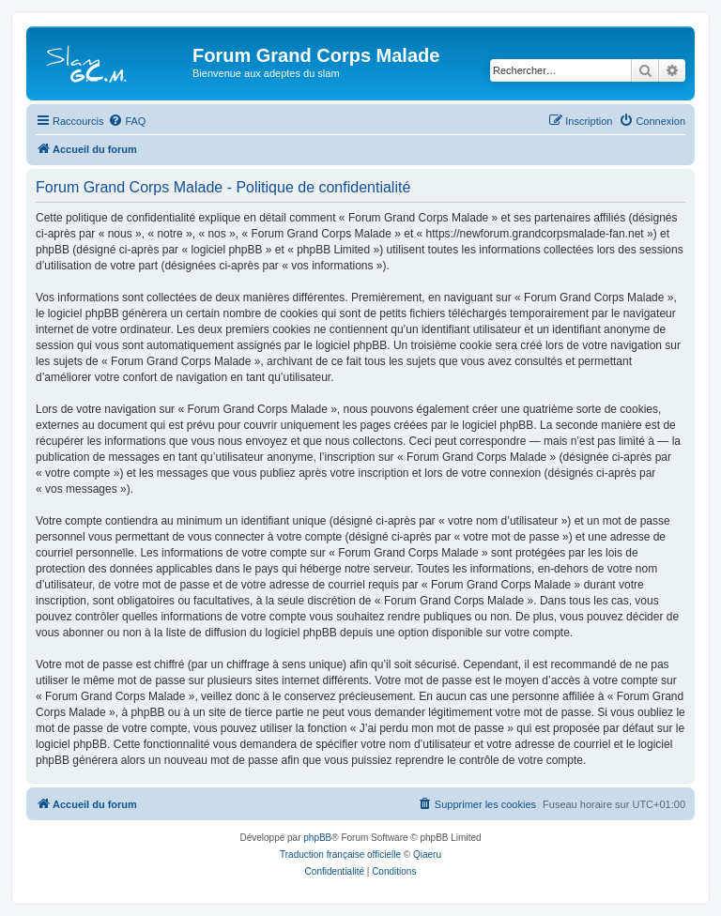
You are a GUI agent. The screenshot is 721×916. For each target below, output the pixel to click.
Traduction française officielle (340, 854)
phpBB (317, 837)
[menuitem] (127, 121)
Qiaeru (427, 854)
